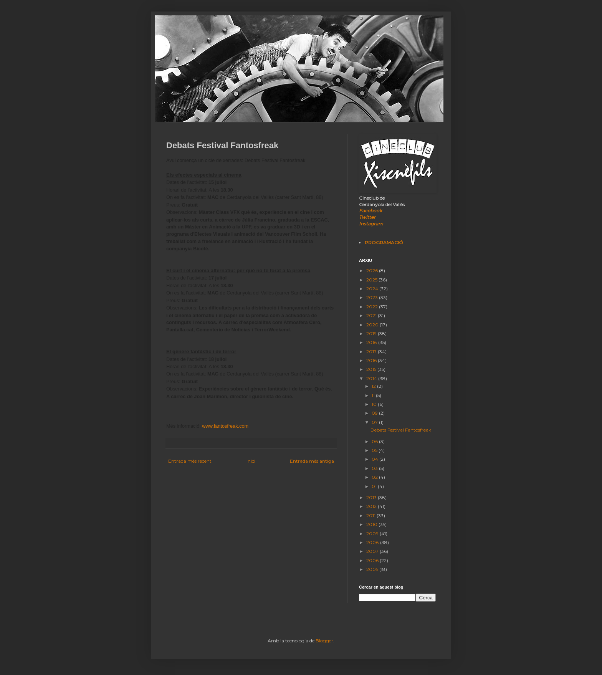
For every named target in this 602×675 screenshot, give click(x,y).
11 (374, 395)
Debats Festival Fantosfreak (400, 430)
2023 (372, 297)
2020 (373, 325)
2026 (372, 270)
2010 (372, 524)
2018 (372, 342)
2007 (373, 551)
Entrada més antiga (312, 461)
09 (375, 413)
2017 (372, 351)
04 (375, 459)
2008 (373, 542)
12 (374, 386)
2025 (372, 280)
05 (375, 450)
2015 (371, 369)
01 (375, 486)
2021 (372, 315)
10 (375, 404)
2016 (372, 360)
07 (375, 422)
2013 (372, 497)
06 (375, 441)
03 (375, 468)
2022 (372, 306)
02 (375, 477)
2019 (372, 333)
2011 (371, 515)
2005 (372, 569)
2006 (373, 560)
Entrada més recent (190, 461)
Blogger (324, 641)
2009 (373, 533)
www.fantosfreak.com (225, 426)
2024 (372, 288)
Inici (250, 461)
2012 (372, 506)
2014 (372, 378)
